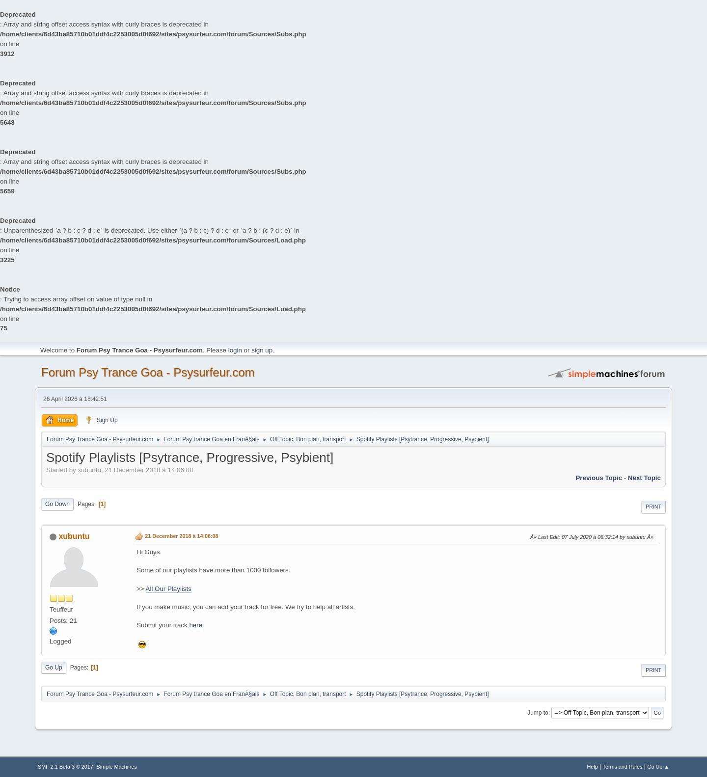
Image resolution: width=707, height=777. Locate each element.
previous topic (598, 478)
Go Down (57, 504)
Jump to (537, 712)
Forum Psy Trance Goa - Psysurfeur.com (148, 372)
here (195, 625)
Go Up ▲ (658, 767)
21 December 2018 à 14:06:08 (181, 536)
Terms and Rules (623, 767)
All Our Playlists (168, 588)
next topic (644, 478)
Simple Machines (117, 767)
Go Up (53, 667)
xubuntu (73, 536)
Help (592, 767)
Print (653, 506)
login (235, 350)
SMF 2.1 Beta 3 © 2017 (65, 767)
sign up (261, 350)
